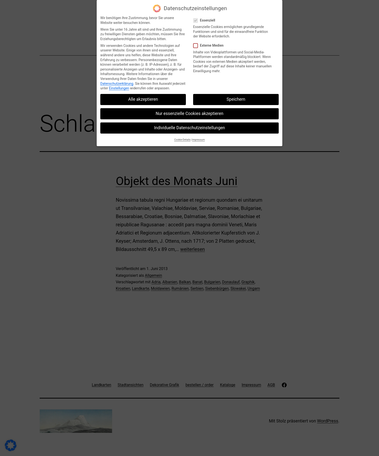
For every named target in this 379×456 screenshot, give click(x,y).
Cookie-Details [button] (182, 136)
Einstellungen (119, 85)
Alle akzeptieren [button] (143, 96)
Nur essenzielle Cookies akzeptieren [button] (189, 110)
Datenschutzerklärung (116, 80)
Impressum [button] (198, 136)
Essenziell (205, 17)
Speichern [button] (235, 96)
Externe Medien (209, 42)
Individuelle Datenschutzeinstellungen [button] (189, 124)
